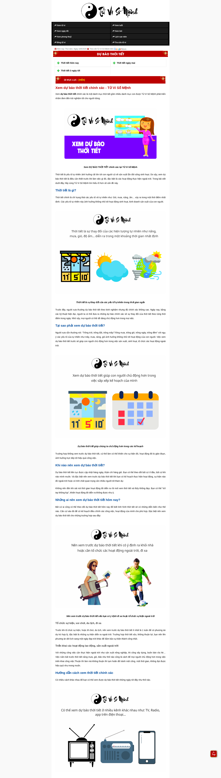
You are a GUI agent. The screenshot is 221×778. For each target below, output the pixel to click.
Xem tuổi (118, 25)
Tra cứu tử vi (119, 42)
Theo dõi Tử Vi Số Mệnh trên (107, 49)
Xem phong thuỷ (63, 37)
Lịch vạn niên (120, 37)
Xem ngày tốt (61, 31)
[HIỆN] (82, 80)
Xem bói (117, 31)
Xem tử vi (60, 25)
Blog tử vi (60, 42)
